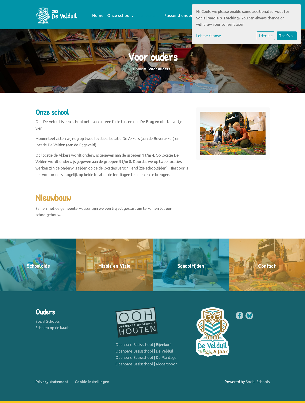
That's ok (287, 36)
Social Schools (47, 321)
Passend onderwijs (182, 15)
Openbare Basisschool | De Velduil (144, 351)
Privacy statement (51, 382)
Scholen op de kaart (52, 328)
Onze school (119, 15)
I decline (266, 36)
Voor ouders (148, 15)
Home (98, 15)
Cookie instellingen (92, 382)
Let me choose (208, 36)
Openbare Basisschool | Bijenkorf (143, 344)
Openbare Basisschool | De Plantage (145, 357)
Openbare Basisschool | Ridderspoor (146, 364)
